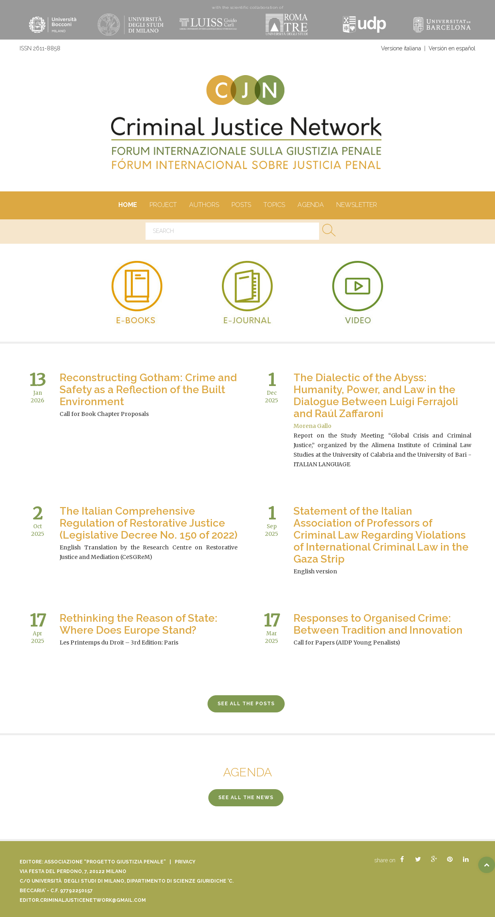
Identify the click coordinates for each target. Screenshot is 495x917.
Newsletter (356, 205)
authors (204, 205)
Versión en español (452, 48)
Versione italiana (401, 48)
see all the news (245, 797)
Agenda (310, 205)
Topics (274, 205)
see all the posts (246, 703)
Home (127, 205)
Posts (241, 205)
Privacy (185, 862)
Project (163, 205)
